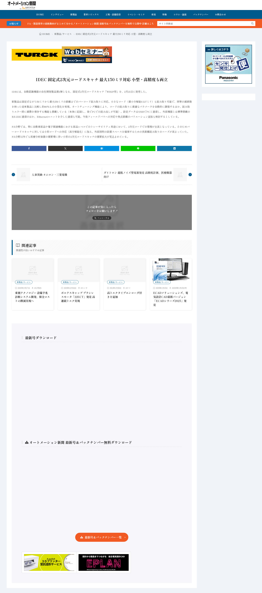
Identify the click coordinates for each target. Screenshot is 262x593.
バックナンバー (200, 14)
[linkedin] (174, 148)
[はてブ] (101, 148)
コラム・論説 (179, 14)
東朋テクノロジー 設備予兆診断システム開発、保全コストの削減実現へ (32, 297)
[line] (138, 148)
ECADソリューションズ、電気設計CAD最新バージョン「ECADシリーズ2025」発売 (170, 299)
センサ (84, 288)
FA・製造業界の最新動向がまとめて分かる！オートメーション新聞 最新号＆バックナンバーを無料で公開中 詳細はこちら (97, 23)
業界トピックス (91, 14)
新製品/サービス (63, 34)
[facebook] (29, 148)
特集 (164, 14)
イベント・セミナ (136, 14)
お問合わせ (220, 14)
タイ (128, 288)
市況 (153, 14)
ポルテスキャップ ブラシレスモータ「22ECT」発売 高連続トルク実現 (78, 297)
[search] (252, 23)
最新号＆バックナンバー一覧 (103, 537)
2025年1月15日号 (180, 288)
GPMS (38, 288)
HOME (40, 14)
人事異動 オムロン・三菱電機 (49, 175)
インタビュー (57, 14)
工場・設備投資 (113, 14)
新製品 (73, 14)
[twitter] (65, 148)
